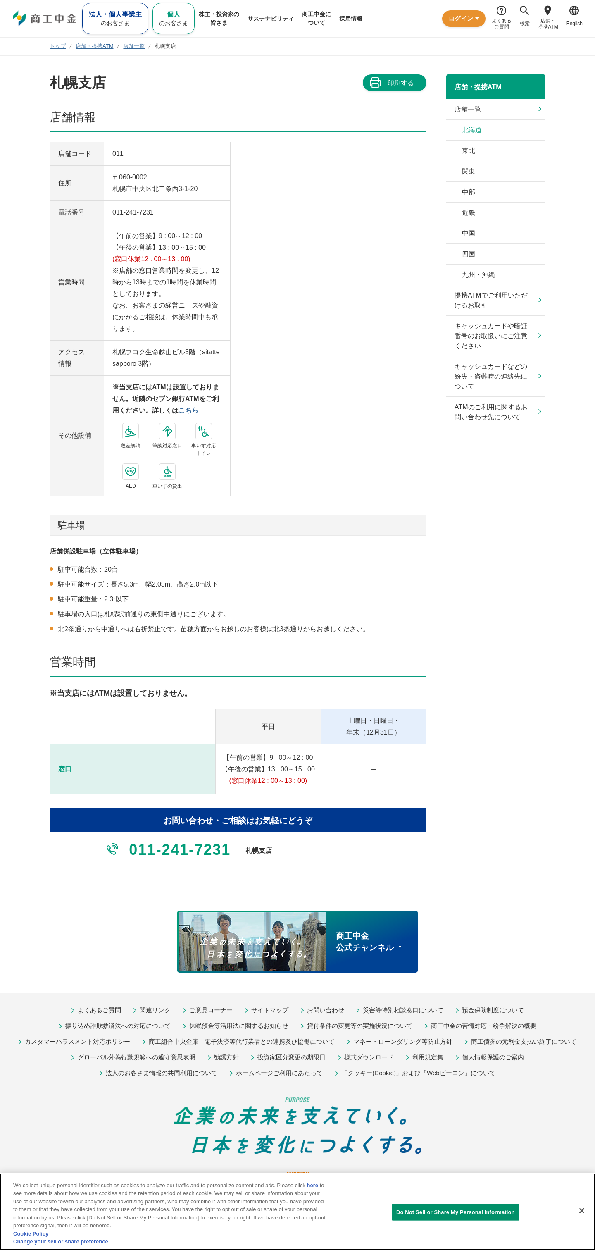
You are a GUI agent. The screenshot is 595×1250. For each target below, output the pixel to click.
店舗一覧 (468, 109)
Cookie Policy (30, 1234)
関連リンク (155, 1010)
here (313, 1185)
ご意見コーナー (211, 1010)
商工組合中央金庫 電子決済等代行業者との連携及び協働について (242, 1041)
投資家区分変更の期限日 (291, 1057)
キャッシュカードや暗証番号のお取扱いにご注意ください (491, 335)
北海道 (472, 130)
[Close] (582, 1211)
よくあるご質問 (99, 1010)
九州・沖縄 (478, 274)
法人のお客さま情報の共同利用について (161, 1072)
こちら (188, 410)
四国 (468, 254)
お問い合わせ (325, 1010)
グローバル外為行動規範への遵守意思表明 (136, 1057)
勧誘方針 (226, 1057)
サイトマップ (269, 1010)
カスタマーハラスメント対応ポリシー (77, 1041)
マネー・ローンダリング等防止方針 (402, 1041)
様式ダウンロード (369, 1057)
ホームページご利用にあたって (279, 1072)
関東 (468, 171)
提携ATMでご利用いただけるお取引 (491, 300)
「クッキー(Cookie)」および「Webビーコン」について (418, 1072)
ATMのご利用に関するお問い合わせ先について (491, 411)
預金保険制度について (493, 1010)
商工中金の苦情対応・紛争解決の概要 (483, 1025)
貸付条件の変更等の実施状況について (359, 1025)
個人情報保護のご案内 (493, 1057)
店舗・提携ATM (478, 87)
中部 (468, 192)
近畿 (468, 212)
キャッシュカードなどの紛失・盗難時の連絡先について (491, 376)
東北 (468, 150)
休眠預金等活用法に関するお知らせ (238, 1025)
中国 (468, 233)
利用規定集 (427, 1057)
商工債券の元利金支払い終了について (523, 1041)
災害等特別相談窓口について (403, 1010)
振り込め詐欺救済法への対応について (118, 1025)
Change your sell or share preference (60, 1241)
